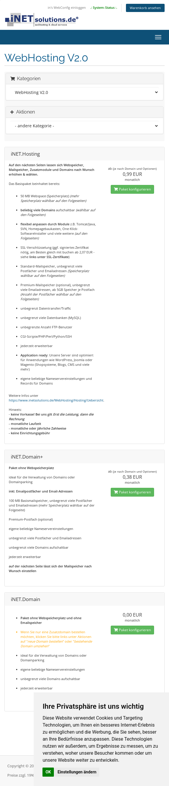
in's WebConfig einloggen (67, 7)
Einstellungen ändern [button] (76, 772)
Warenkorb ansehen (145, 8)
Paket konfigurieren (132, 189)
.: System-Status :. (103, 7)
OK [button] (48, 772)
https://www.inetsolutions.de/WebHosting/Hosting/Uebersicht (56, 400)
